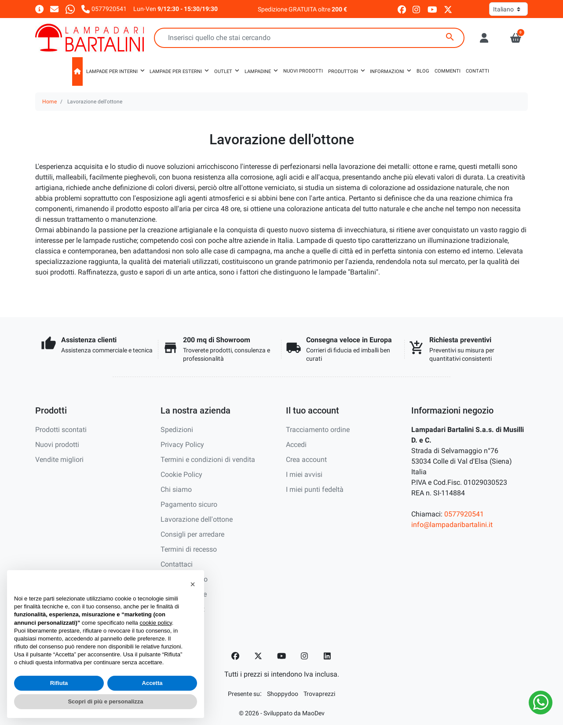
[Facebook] (235, 656)
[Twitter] (258, 656)
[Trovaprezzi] (319, 693)
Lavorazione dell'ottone (197, 519)
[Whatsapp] (70, 8)
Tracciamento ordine (318, 429)
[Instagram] (305, 656)
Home (49, 102)
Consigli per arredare (192, 534)
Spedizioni (177, 429)
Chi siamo (176, 489)
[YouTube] (281, 656)
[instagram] (417, 9)
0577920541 (464, 514)
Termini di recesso (189, 549)
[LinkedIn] (327, 656)
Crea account (306, 459)
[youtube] (432, 9)
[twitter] (448, 9)
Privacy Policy (182, 444)
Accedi (296, 444)
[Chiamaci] (104, 8)
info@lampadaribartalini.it (452, 524)
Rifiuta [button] (59, 683)
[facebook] (402, 9)
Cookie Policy (181, 474)
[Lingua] (508, 9)
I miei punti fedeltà (315, 489)
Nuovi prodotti (57, 444)
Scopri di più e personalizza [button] (105, 701)
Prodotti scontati (61, 429)
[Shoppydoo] (282, 693)
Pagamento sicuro (189, 504)
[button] (516, 37)
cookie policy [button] (155, 622)
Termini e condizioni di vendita (208, 459)
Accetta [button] (152, 683)
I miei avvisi (304, 474)
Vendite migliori (59, 459)
